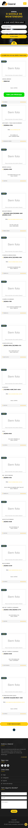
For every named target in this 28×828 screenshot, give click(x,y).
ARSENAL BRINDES (6, 79)
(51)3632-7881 (7, 301)
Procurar (14, 36)
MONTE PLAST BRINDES (8, 519)
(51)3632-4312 (7, 477)
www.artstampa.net (15, 129)
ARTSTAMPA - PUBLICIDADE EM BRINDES (12, 123)
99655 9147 (6, 81)
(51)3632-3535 (7, 521)
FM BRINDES (5, 387)
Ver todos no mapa (14, 724)
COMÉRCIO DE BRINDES (8, 299)
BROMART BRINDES (7, 211)
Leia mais (24, 757)
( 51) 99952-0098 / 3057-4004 (11, 389)
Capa (3, 775)
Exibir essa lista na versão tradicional (14, 55)
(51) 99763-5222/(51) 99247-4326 (12, 698)
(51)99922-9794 (7, 125)
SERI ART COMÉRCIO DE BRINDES (10, 607)
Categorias (5, 778)
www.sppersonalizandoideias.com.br (15, 702)
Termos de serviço (6, 783)
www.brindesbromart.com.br (15, 219)
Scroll (25, 824)
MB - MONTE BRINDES (7, 475)
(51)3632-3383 (7, 169)
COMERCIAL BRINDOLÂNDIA (9, 255)
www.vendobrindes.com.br (15, 394)
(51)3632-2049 (7, 565)
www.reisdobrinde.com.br (15, 570)
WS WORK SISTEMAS (14, 822)
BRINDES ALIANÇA (6, 167)
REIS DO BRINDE (6, 563)
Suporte (4, 780)
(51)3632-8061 (7, 433)
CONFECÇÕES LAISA (7, 343)
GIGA (3, 431)
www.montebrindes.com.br (15, 262)
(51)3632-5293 (7, 654)
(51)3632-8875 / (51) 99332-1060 (12, 257)
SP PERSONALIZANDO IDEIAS (9, 695)
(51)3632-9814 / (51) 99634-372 (11, 345)
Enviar (14, 811)
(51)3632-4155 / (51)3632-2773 (11, 609)
